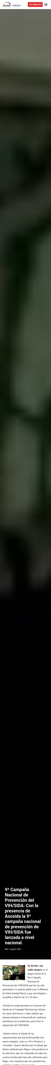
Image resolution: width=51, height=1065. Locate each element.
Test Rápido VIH (35, 4)
